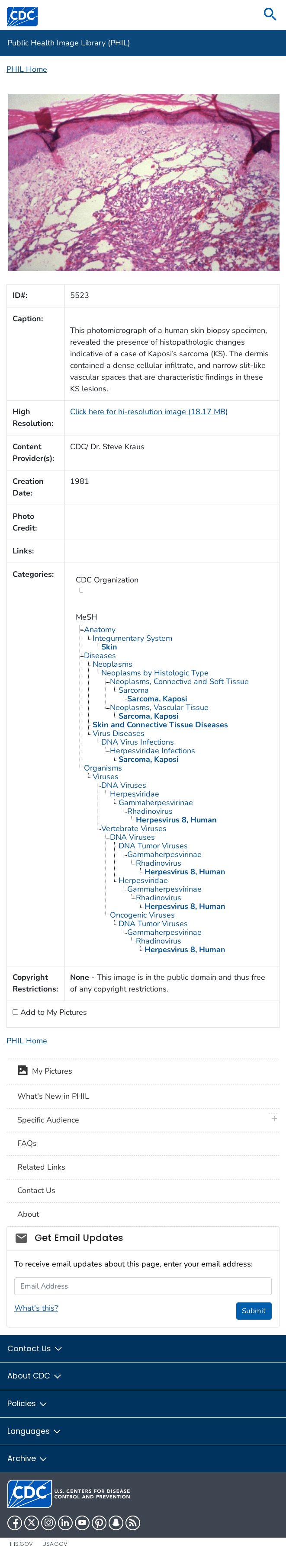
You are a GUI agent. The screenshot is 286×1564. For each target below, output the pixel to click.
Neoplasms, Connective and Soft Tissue (179, 681)
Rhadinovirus (150, 811)
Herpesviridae (134, 794)
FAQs (27, 1143)
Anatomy (100, 629)
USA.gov (54, 1544)
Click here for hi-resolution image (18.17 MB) (149, 411)
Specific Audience (48, 1120)
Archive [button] (27, 1458)
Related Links (41, 1167)
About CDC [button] (34, 1375)
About (28, 1214)
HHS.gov (20, 1544)
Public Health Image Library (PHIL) (68, 43)
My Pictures (44, 1072)
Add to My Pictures (52, 1012)
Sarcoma (134, 690)
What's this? (36, 1308)
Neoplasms (112, 664)
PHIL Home (26, 69)
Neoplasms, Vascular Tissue (159, 707)
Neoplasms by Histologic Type (155, 673)
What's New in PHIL (53, 1096)
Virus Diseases (119, 733)
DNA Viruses (123, 785)
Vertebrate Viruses (134, 828)
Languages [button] (34, 1431)
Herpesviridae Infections (152, 750)
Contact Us (36, 1190)
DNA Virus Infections (137, 742)
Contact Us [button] (35, 1348)
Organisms (103, 768)
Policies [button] (27, 1403)
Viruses (106, 776)
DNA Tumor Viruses (153, 846)
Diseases (100, 655)
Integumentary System (132, 638)
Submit (254, 1311)
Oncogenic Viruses (142, 915)
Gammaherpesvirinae (156, 802)
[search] (270, 15)
